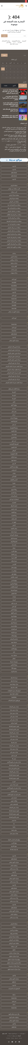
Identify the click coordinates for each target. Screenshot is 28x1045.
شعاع (14, 548)
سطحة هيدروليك (14, 933)
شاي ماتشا (14, 830)
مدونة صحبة (14, 531)
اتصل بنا (20, 42)
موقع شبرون (14, 626)
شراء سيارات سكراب (14, 953)
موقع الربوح (14, 616)
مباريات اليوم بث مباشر (14, 311)
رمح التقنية (14, 512)
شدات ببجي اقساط (14, 706)
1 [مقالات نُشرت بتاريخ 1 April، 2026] (10, 66)
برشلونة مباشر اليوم (14, 1017)
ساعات (14, 253)
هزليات (14, 596)
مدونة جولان (14, 561)
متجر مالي (14, 411)
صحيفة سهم (14, 642)
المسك (14, 600)
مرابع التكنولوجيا (14, 428)
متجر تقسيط (14, 742)
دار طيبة (14, 645)
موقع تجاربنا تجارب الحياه (14, 839)
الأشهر (14, 85)
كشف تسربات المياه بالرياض (14, 373)
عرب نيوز (14, 441)
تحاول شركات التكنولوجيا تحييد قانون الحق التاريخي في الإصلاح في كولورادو (15, 150)
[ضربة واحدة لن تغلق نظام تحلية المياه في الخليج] (23, 111)
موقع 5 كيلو (14, 405)
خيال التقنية (14, 431)
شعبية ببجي (14, 797)
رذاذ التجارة (14, 515)
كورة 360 (14, 302)
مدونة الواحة (14, 632)
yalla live (14, 1027)
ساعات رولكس (14, 260)
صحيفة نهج (14, 460)
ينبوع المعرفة (14, 590)
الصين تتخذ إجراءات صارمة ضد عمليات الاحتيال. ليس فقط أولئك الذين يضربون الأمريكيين (10, 91)
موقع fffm (13, 668)
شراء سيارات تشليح (14, 956)
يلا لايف (14, 975)
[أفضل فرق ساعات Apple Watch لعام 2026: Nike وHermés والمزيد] (23, 117)
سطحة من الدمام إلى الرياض (14, 234)
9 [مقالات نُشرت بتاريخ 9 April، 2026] (6, 69)
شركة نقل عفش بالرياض (14, 350)
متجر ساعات (14, 269)
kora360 (14, 282)
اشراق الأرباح (14, 541)
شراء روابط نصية (14, 684)
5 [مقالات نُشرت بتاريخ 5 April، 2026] (21, 69)
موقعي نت (14, 570)
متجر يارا (14, 544)
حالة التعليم (14, 593)
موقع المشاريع (14, 583)
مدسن (14, 486)
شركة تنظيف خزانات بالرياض (14, 369)
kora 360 (14, 308)
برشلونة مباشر (14, 865)
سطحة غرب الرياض (14, 201)
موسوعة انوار (14, 538)
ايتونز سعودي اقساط (14, 726)
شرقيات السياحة (14, 535)
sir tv (14, 1004)
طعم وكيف (14, 519)
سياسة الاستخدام (6, 41)
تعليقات (5, 85)
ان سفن (14, 424)
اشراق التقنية (14, 421)
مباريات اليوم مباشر (14, 340)
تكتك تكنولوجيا (14, 454)
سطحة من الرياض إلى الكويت (14, 244)
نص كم (14, 408)
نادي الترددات (14, 496)
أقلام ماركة (14, 266)
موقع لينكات (14, 635)
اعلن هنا (14, 392)
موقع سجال (14, 567)
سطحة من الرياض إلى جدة (14, 205)
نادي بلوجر (14, 470)
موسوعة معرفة (14, 661)
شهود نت (14, 522)
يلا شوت (14, 166)
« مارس (25, 82)
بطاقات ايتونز (14, 801)
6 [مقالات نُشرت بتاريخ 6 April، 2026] (17, 69)
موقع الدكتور (14, 609)
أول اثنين (14, 606)
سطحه (14, 927)
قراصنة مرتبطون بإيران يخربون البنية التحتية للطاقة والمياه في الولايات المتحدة (10, 104)
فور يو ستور (14, 755)
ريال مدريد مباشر (14, 868)
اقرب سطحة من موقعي (14, 188)
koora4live (14, 285)
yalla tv (14, 982)
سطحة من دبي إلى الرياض (14, 227)
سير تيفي (14, 1001)
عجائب (14, 473)
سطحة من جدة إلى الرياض (14, 231)
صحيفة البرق (14, 622)
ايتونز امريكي (14, 723)
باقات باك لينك (14, 687)
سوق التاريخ (14, 846)
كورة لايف (14, 279)
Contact (8, 1038)
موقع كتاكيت (14, 648)
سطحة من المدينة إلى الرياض (14, 240)
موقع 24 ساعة (13, 418)
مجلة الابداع (14, 493)
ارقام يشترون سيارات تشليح (14, 962)
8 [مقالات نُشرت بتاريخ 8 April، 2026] (10, 69)
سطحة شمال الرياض (14, 195)
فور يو (14, 781)
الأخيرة (22, 85)
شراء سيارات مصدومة (14, 966)
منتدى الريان (14, 671)
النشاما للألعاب (14, 587)
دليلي (14, 402)
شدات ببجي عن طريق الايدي (14, 762)
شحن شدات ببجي (14, 784)
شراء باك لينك (14, 677)
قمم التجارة (14, 629)
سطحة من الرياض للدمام (14, 218)
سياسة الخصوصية (16, 41)
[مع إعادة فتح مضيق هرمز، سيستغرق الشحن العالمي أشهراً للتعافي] (23, 98)
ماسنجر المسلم (14, 639)
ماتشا (14, 827)
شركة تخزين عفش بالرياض (14, 353)
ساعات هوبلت (14, 273)
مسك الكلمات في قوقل (14, 389)
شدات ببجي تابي (14, 716)
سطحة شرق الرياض (14, 198)
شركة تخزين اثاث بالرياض (14, 347)
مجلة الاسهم (14, 437)
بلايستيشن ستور (14, 804)
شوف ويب (14, 434)
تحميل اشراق (14, 506)
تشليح (14, 949)
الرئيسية (24, 41)
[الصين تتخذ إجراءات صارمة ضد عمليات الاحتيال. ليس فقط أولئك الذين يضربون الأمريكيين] (23, 92)
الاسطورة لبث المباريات (14, 988)
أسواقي (14, 450)
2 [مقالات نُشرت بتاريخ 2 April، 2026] (6, 66)
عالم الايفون (14, 447)
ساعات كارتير (14, 256)
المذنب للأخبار (14, 577)
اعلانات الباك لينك (14, 694)
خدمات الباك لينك (14, 44)
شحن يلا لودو (14, 791)
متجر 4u (14, 758)
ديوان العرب (14, 551)
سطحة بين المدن (14, 930)
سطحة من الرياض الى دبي (14, 224)
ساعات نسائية (14, 263)
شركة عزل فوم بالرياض (14, 363)
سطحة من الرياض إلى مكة (14, 208)
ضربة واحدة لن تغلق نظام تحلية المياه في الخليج (14, 138)
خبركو (14, 415)
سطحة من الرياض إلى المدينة (14, 237)
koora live (14, 289)
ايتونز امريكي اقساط (14, 775)
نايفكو (14, 658)
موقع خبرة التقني (14, 467)
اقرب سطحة (14, 192)
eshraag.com (10, 1035)
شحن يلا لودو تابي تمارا (14, 768)
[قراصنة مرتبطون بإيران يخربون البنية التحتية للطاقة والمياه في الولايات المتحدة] (23, 104)
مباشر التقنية (14, 528)
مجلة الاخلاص (14, 665)
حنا (14, 823)
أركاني (14, 525)
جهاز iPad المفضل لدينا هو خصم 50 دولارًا (15, 147)
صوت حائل (14, 619)
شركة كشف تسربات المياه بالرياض (14, 366)
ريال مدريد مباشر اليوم (14, 1014)
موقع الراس (14, 580)
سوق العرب (14, 843)
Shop (12, 1038)
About (16, 1038)
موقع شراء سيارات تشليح (14, 959)
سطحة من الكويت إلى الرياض (14, 247)
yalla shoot (14, 172)
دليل (14, 652)
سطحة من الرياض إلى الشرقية (14, 221)
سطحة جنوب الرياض (14, 943)
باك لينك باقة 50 (14, 849)
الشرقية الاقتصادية (14, 444)
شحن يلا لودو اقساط (14, 729)
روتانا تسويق (14, 489)
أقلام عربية (14, 557)
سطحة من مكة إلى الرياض (14, 211)
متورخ (14, 483)
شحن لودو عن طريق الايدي (14, 794)
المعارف (14, 502)
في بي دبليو (14, 603)
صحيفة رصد (14, 655)
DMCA (14, 42)
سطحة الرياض (14, 185)
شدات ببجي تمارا (14, 710)
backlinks (14, 697)
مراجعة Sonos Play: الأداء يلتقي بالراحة (16, 144)
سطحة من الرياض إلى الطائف (14, 214)
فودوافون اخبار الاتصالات (14, 700)
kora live (14, 331)
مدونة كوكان (14, 457)
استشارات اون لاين (14, 499)
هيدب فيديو (14, 509)
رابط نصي (8, 42)
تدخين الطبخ (14, 613)
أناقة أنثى (14, 476)
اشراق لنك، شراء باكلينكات (14, 690)
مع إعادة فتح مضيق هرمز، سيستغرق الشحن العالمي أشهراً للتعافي (10, 98)
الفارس (14, 564)
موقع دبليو (14, 574)
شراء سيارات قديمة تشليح (14, 969)
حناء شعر (14, 820)
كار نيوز (14, 463)
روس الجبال (14, 554)
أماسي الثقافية (14, 480)
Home (20, 1038)
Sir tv (14, 995)
